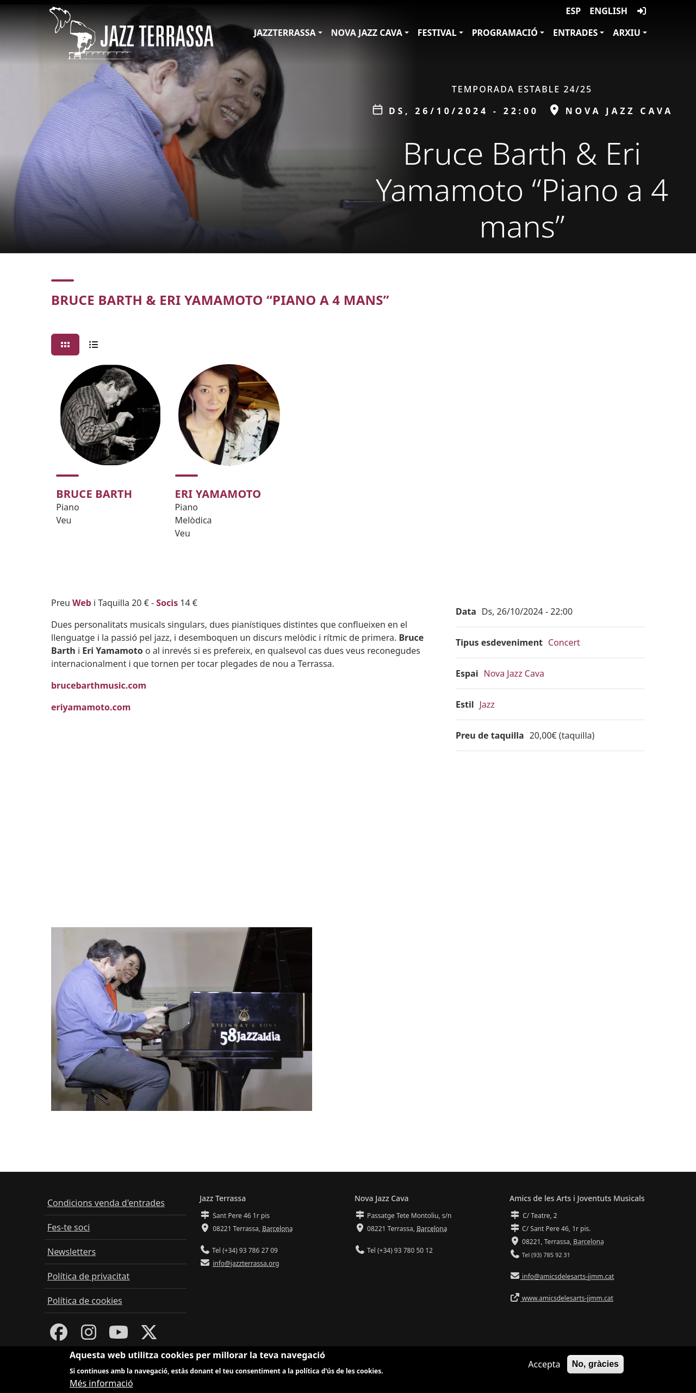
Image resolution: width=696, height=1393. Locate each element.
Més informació (101, 1383)
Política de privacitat (88, 1276)
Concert (564, 642)
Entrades (575, 33)
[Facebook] (59, 1335)
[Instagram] (89, 1335)
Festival (437, 33)
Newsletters (71, 1252)
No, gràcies (595, 1364)
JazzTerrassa (285, 33)
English (608, 11)
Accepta (544, 1364)
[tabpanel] (348, 456)
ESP (573, 11)
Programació (505, 33)
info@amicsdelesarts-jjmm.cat (567, 1276)
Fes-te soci (68, 1227)
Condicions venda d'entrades (106, 1203)
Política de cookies (84, 1301)
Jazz (487, 704)
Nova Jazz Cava (366, 33)
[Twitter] (149, 1335)
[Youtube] (118, 1335)
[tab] (65, 344)
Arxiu (627, 33)
